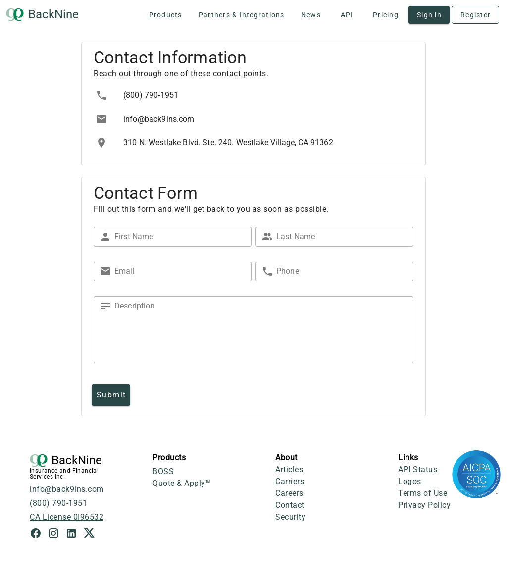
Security (290, 517)
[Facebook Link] (39, 534)
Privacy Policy (424, 505)
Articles (289, 469)
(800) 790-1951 (58, 503)
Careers (289, 493)
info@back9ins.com (67, 489)
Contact (289, 505)
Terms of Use (422, 493)
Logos (409, 481)
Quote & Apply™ (181, 483)
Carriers (289, 481)
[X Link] (89, 534)
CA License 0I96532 (66, 517)
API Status (417, 469)
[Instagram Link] (56, 534)
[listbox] (253, 119)
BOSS (163, 471)
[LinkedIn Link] (74, 534)
